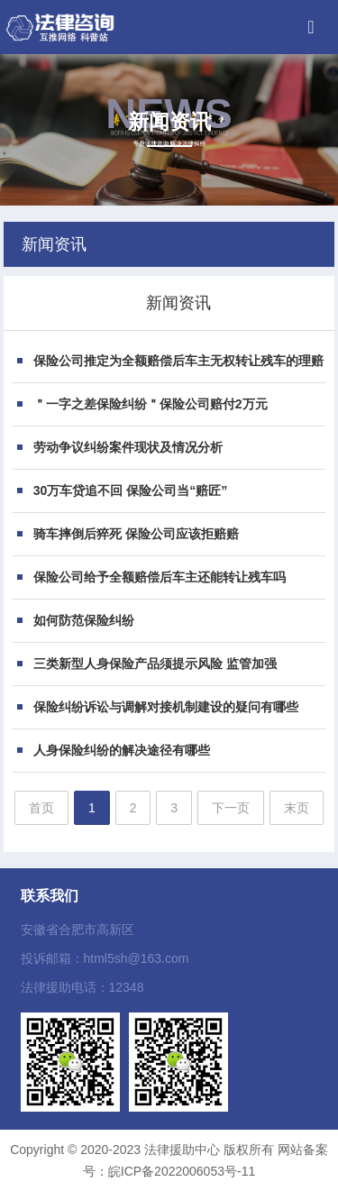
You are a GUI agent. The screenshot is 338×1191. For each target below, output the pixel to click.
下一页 (231, 808)
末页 (296, 808)
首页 (41, 808)
